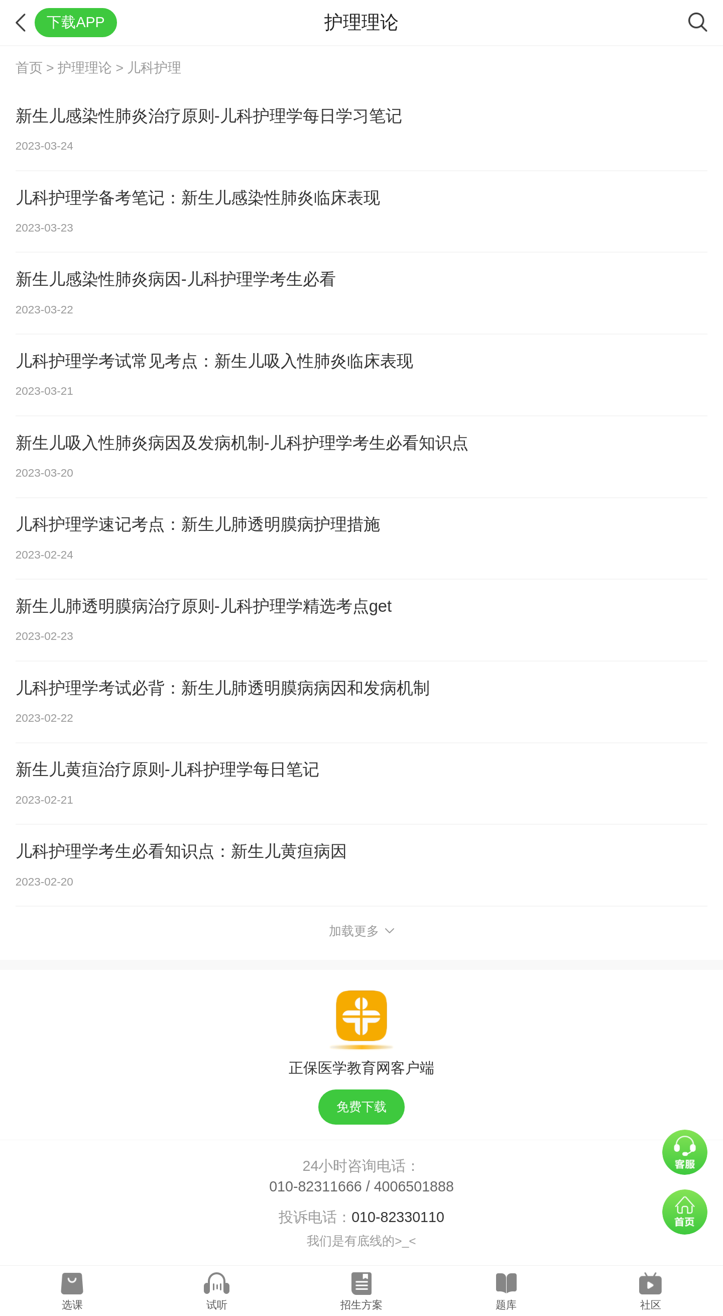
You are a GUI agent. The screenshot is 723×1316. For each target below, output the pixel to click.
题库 (506, 1304)
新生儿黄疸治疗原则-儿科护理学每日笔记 (167, 769)
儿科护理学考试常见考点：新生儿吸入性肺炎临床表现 (214, 361)
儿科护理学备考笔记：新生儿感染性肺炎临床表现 (198, 197)
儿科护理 (154, 67)
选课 (72, 1304)
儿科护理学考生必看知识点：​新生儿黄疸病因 (181, 851)
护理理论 (85, 67)
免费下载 (361, 1107)
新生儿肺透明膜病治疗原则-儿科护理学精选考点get (204, 606)
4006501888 (414, 1186)
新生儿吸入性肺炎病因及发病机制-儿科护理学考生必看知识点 (242, 442)
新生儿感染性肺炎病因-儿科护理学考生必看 (176, 279)
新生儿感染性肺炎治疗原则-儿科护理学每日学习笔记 (209, 115)
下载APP (75, 22)
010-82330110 (397, 1217)
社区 (650, 1304)
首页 (29, 67)
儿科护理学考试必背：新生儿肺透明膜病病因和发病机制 (223, 688)
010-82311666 (315, 1186)
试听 (216, 1304)
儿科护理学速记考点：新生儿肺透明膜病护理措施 (198, 524)
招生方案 (361, 1304)
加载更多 (362, 931)
